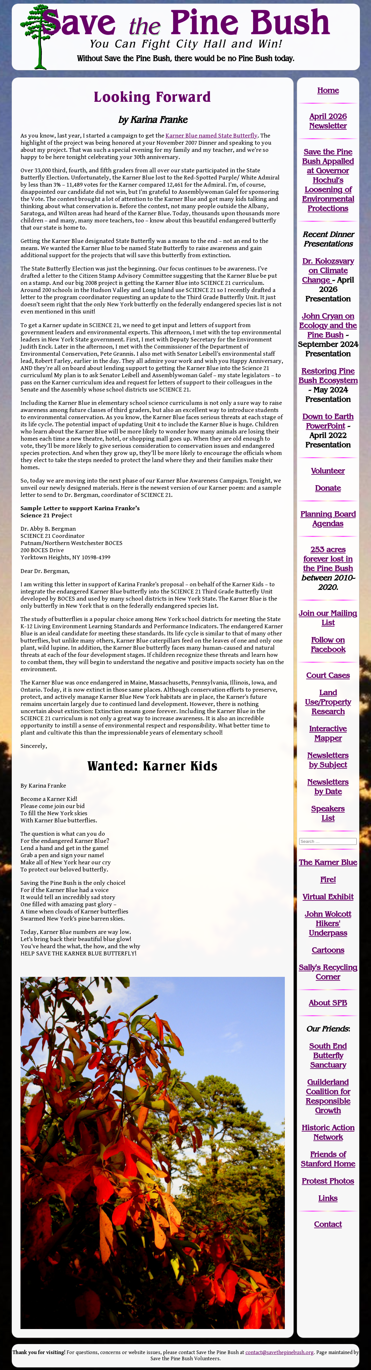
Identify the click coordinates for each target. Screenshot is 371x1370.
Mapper (328, 738)
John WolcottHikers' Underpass (328, 923)
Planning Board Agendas (328, 518)
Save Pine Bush (186, 22)
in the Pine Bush (328, 563)
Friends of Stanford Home (328, 1159)
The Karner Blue (328, 862)
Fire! (328, 879)
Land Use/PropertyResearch (328, 702)
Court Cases (328, 675)
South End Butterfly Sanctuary (328, 1055)
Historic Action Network (328, 1132)
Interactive (328, 728)
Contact (328, 1224)
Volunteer (328, 470)
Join (306, 613)
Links (328, 1198)
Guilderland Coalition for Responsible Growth (328, 1096)
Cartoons (328, 950)
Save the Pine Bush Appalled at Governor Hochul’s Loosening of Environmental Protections (328, 180)
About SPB (328, 1002)
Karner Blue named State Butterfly (212, 135)
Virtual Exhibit (328, 896)
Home (328, 90)
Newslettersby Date (328, 786)
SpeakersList (328, 813)
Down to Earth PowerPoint (327, 421)
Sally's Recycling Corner (328, 972)
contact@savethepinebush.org (279, 1353)
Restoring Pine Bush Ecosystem (328, 375)
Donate (328, 488)
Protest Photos (328, 1181)
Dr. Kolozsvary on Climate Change (328, 270)
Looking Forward (152, 96)
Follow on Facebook (328, 644)
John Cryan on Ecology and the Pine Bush (328, 325)
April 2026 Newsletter (328, 121)
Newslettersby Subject (328, 760)
